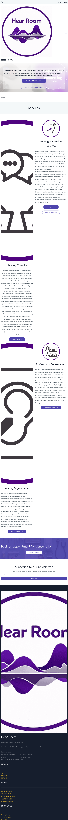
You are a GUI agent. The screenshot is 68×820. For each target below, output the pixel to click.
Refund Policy (5, 779)
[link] (34, 785)
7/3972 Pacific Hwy (7, 753)
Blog (2, 781)
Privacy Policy (5, 774)
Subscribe (34, 537)
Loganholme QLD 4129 (8, 755)
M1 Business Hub (6, 750)
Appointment (5, 732)
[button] (2, 2)
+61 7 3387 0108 (6, 758)
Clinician (4, 734)
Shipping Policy (6, 776)
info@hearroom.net (7, 760)
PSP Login (4, 737)
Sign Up (65, 2)
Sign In (59, 2)
